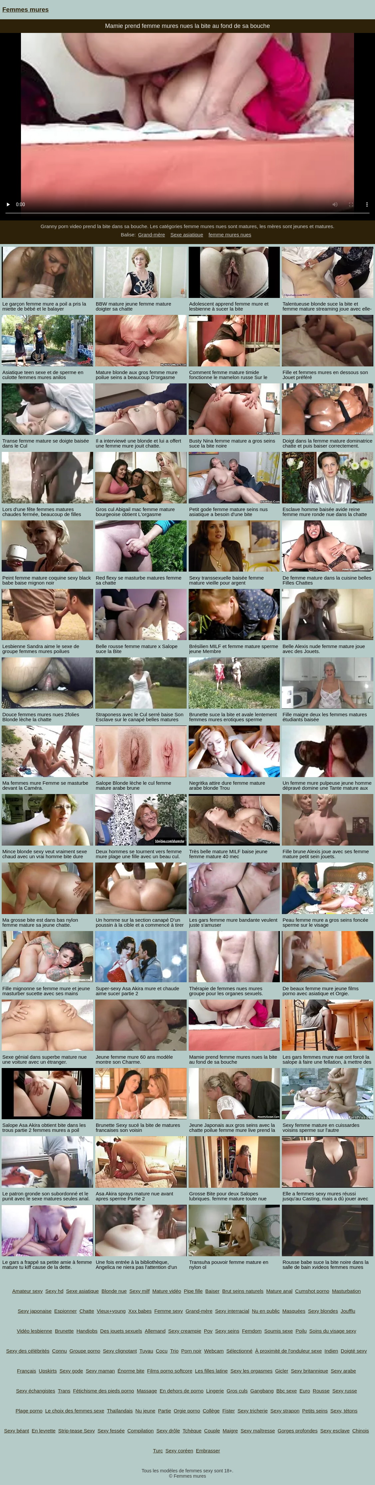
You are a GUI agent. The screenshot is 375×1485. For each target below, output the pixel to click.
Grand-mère (151, 234)
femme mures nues (230, 234)
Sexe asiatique (186, 234)
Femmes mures (25, 9)
